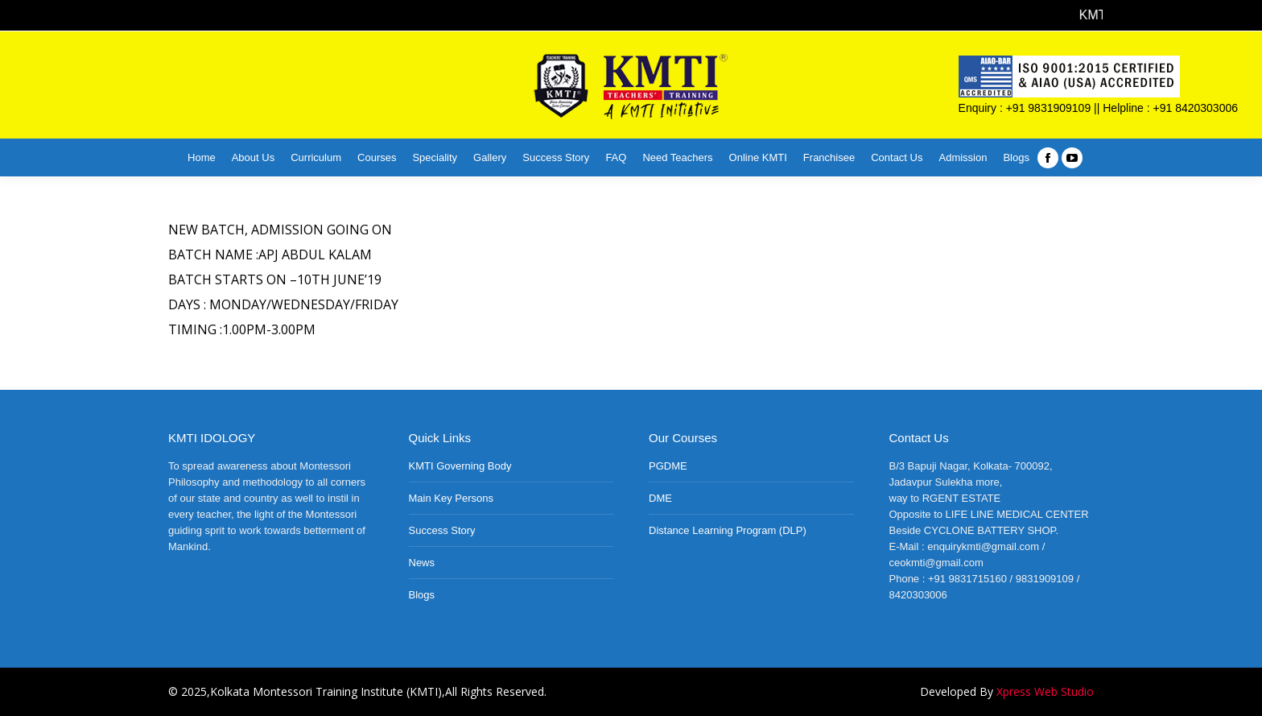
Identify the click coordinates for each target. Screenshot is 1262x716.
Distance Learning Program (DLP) (727, 530)
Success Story (442, 530)
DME (660, 498)
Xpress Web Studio (1045, 691)
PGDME (668, 466)
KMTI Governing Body (460, 466)
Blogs (422, 595)
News (422, 563)
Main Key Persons (451, 498)
